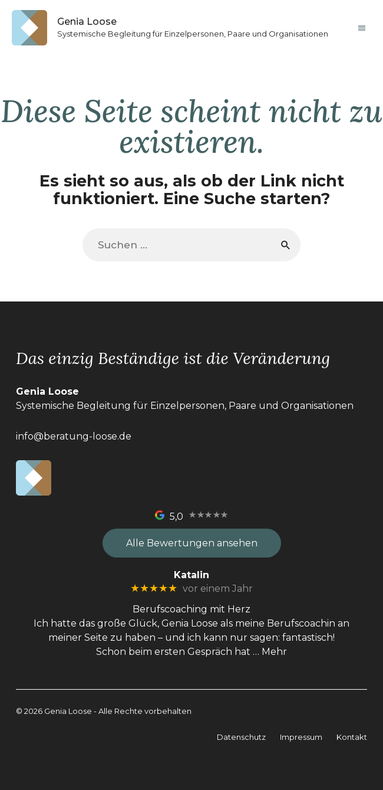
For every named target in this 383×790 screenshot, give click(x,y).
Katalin (191, 575)
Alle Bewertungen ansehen (191, 543)
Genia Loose (87, 21)
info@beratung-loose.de (73, 436)
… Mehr (270, 651)
